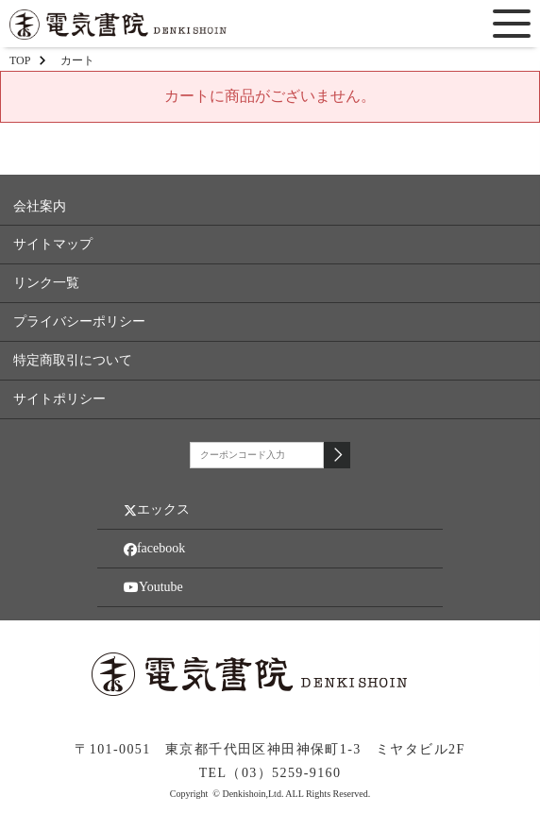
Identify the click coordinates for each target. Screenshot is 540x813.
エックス (157, 509)
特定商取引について (72, 360)
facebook (154, 548)
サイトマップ (53, 244)
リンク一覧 (46, 283)
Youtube (153, 587)
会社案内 (39, 206)
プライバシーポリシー (79, 321)
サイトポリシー (59, 399)
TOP (19, 60)
